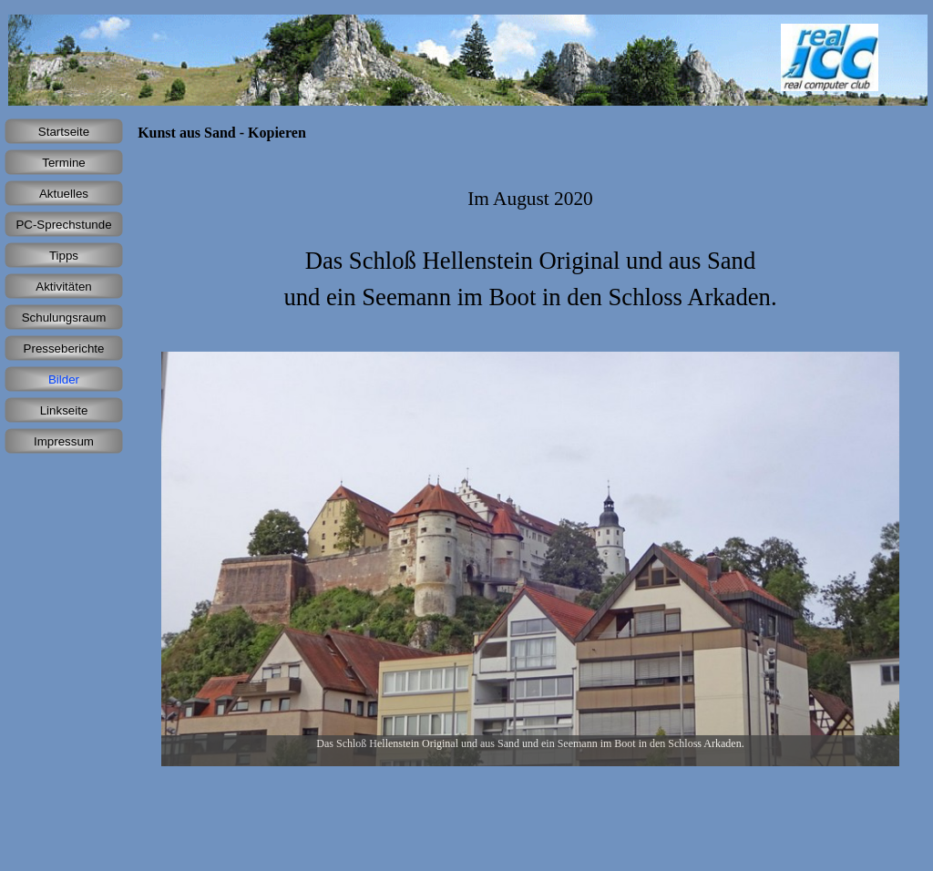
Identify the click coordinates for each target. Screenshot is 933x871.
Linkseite (64, 410)
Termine (63, 162)
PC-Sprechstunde (63, 224)
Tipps (63, 255)
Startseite (63, 131)
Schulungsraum (64, 317)
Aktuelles (63, 193)
